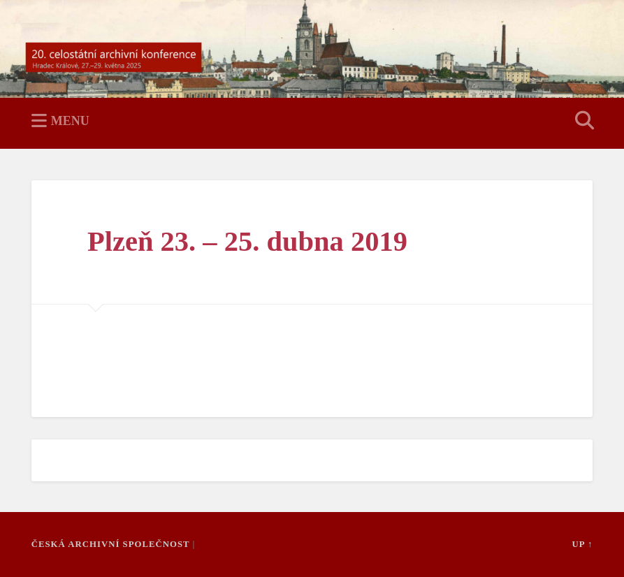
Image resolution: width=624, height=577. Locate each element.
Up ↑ (582, 544)
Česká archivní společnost (110, 544)
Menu (70, 121)
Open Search (581, 121)
